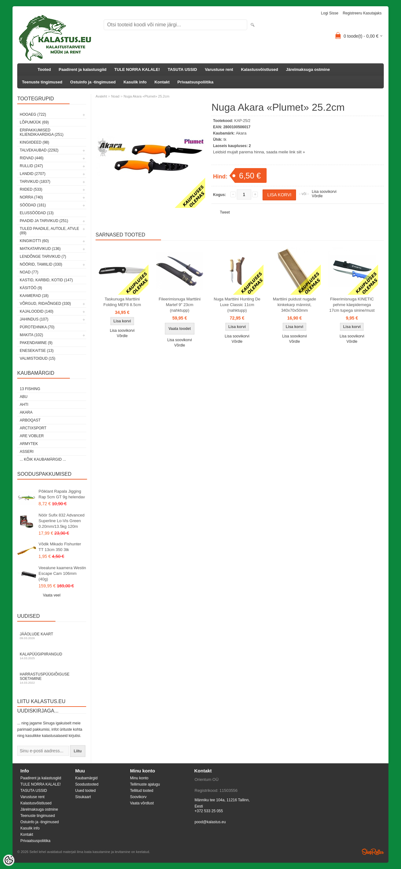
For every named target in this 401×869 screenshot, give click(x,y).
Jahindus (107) (34, 319)
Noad (115, 96)
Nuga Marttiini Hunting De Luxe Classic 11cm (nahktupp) (237, 305)
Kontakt (161, 82)
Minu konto (139, 778)
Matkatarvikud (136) (40, 248)
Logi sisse (329, 13)
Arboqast (30, 420)
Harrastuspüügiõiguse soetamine (52, 678)
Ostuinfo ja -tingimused (93, 82)
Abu (24, 397)
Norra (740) (31, 197)
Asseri (27, 451)
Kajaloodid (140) (36, 311)
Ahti (24, 404)
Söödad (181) (33, 205)
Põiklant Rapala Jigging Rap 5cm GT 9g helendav (62, 494)
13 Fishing (30, 389)
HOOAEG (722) (33, 114)
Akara (26, 412)
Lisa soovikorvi (324, 191)
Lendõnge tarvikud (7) (43, 256)
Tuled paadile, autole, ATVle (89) (49, 230)
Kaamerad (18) (34, 296)
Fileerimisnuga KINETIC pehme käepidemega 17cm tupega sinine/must (352, 305)
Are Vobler (32, 436)
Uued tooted (85, 790)
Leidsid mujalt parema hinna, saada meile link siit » (259, 152)
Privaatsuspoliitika (195, 82)
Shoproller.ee (373, 852)
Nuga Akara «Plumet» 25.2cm (146, 96)
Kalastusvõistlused (259, 69)
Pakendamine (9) (36, 343)
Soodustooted (86, 784)
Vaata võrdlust (142, 803)
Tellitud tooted (141, 790)
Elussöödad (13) (37, 213)
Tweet (225, 212)
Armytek (29, 444)
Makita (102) (31, 335)
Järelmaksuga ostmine (308, 69)
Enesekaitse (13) (37, 350)
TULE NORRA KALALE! (137, 69)
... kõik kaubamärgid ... (43, 459)
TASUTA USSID (182, 69)
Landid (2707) (32, 174)
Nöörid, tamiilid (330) (41, 264)
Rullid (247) (31, 166)
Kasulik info (135, 82)
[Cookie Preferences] (8, 860)
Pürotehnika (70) (37, 327)
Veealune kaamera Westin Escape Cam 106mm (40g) (62, 573)
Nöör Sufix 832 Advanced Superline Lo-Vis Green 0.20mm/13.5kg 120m (62, 521)
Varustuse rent (219, 69)
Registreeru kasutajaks (362, 13)
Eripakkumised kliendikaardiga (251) (41, 132)
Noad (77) (29, 272)
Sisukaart (83, 797)
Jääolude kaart (52, 636)
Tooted (44, 69)
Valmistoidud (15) (37, 358)
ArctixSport (33, 428)
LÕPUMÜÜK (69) (34, 122)
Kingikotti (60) (34, 241)
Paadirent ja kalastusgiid (82, 69)
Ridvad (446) (32, 158)
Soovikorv (138, 797)
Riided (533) (31, 189)
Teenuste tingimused (42, 82)
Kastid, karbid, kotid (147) (46, 280)
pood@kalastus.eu (210, 822)
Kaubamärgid (86, 778)
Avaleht (101, 96)
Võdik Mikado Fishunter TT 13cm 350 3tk (60, 547)
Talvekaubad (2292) (39, 150)
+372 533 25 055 (209, 811)
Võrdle (317, 196)
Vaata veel (51, 595)
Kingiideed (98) (34, 142)
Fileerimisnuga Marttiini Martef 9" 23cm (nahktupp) (180, 305)
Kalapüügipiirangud (52, 656)
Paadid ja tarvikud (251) (44, 221)
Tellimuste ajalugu (145, 784)
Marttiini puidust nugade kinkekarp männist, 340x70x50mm (294, 305)
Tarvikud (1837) (35, 181)
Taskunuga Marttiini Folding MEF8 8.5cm (122, 302)
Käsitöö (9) (31, 288)
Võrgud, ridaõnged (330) (45, 303)
